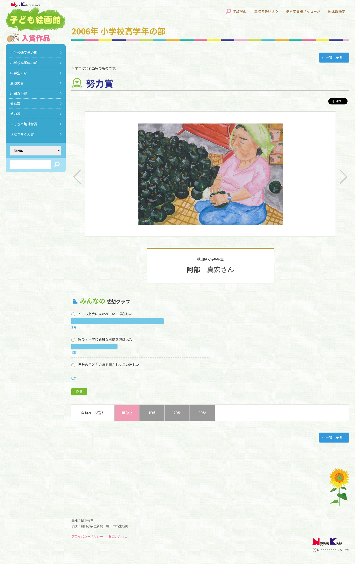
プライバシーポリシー (87, 536)
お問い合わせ (117, 536)
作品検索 (239, 11)
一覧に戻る (334, 57)
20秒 (177, 412)
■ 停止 (127, 412)
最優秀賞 (17, 83)
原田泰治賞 (18, 93)
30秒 (202, 412)
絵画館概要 (336, 11)
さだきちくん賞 (22, 134)
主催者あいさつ (266, 11)
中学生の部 (18, 72)
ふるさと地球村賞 (23, 123)
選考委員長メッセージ (303, 11)
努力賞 (15, 113)
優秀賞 (15, 103)
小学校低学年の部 (23, 52)
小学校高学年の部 (23, 62)
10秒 (152, 412)
